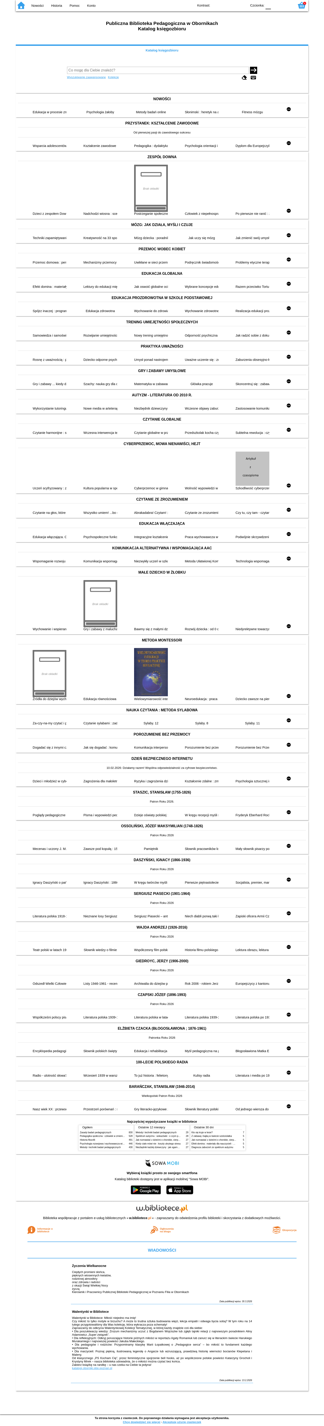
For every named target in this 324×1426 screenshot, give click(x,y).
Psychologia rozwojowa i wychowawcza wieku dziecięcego (109, 1143)
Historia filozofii (87, 1140)
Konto (91, 5)
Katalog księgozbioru (162, 50)
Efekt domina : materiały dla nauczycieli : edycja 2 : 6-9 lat (220, 1143)
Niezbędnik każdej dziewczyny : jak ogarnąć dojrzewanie (164, 1147)
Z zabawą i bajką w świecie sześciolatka (211, 1136)
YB (233, 5)
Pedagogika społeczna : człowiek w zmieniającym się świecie (110, 1136)
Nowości (38, 5)
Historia (56, 5)
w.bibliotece (140, 1218)
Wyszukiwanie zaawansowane (86, 77)
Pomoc (75, 5)
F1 (276, 5)
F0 (268, 5)
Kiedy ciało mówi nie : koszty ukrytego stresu (158, 1143)
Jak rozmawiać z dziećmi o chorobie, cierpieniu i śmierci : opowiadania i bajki (174, 1140)
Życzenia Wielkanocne (89, 1266)
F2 (286, 5)
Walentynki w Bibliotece (90, 1311)
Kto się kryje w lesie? (202, 1132)
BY (242, 5)
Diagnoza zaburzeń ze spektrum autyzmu (212, 1147)
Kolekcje (113, 77)
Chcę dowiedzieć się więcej (141, 1422)
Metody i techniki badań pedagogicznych (100, 1147)
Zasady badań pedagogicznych (95, 1132)
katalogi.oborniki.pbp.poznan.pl (92, 1368)
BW (224, 5)
